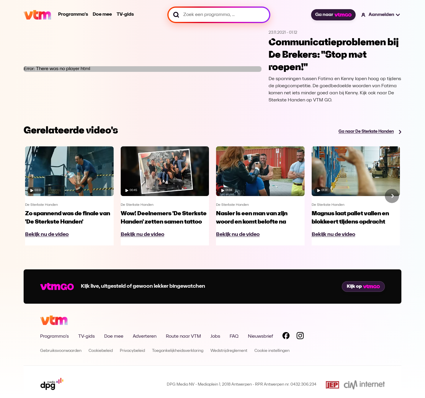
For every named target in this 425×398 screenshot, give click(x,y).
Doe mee (102, 14)
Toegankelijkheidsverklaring (177, 351)
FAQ (234, 336)
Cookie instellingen (272, 351)
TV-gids (125, 14)
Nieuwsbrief (260, 336)
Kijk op (363, 286)
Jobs (215, 336)
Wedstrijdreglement (228, 351)
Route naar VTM (183, 336)
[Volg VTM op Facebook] (286, 337)
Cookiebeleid (101, 351)
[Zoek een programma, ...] (219, 15)
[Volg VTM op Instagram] (300, 337)
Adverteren (144, 336)
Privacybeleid (132, 351)
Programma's (73, 14)
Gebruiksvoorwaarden (60, 351)
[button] (380, 14)
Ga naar (333, 14)
